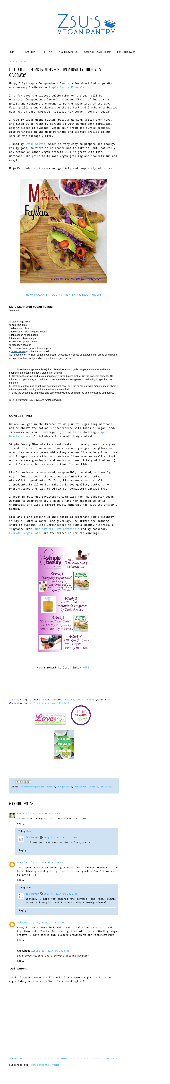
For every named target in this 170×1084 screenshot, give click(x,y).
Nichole (22, 862)
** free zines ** (29, 51)
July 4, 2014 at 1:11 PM (60, 894)
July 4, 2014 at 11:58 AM (45, 862)
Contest (93, 787)
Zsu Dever (32, 837)
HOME (12, 51)
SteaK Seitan (35, 144)
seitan (14, 790)
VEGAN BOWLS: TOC (68, 51)
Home (64, 1058)
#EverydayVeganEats (32, 787)
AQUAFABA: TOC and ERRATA (97, 51)
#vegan (51, 787)
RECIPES (48, 51)
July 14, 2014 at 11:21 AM (46, 922)
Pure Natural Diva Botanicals (56, 529)
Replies (26, 831)
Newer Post (17, 1058)
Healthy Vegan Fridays (80, 699)
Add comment (18, 969)
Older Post (110, 1058)
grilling (106, 787)
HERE (86, 667)
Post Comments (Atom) (44, 1065)
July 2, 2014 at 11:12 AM (42, 813)
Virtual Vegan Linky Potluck (49, 703)
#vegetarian (65, 787)
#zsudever (80, 787)
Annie (20, 813)
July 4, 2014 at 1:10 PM (60, 837)
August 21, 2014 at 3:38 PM (50, 951)
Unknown (22, 922)
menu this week (126, 51)
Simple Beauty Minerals (66, 87)
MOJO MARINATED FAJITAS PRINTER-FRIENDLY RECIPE (63, 294)
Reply (20, 823)
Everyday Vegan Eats (24, 533)
